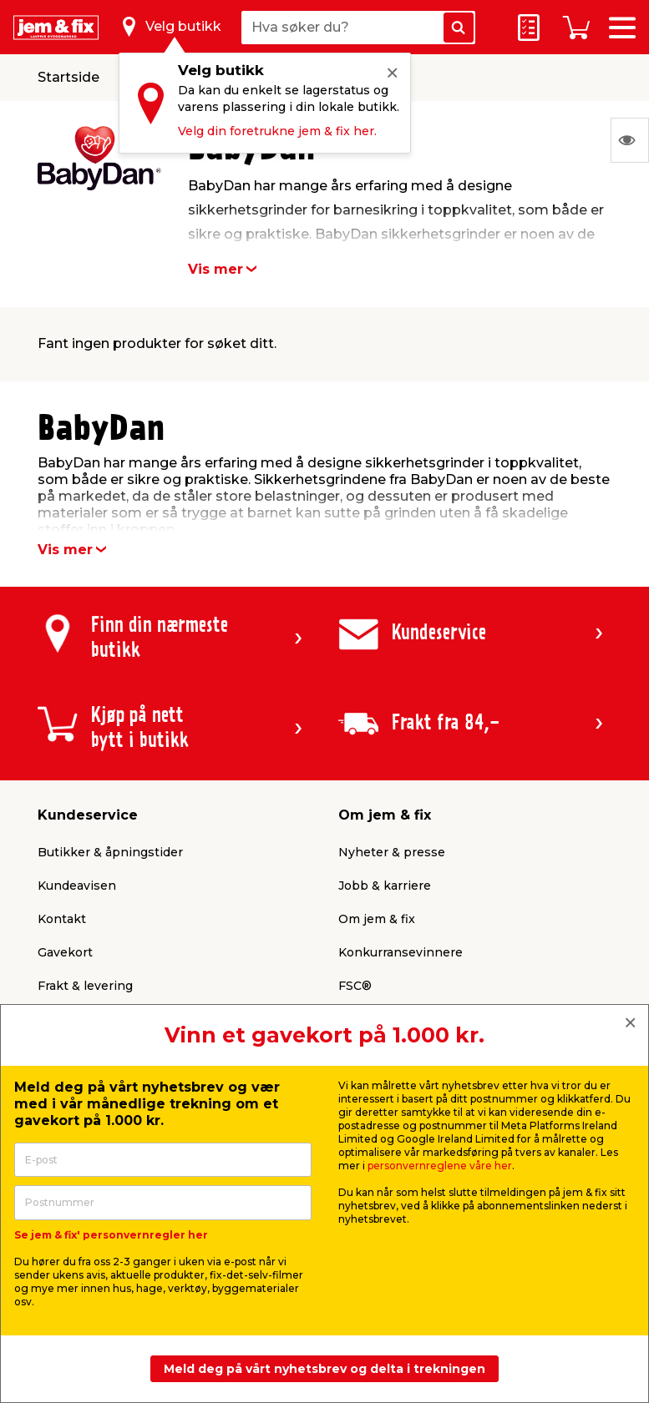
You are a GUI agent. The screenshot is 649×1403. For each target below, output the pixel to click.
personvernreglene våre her (440, 1165)
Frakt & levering (85, 985)
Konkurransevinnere (400, 952)
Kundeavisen (77, 885)
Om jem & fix (376, 918)
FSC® (355, 985)
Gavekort (65, 952)
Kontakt (62, 918)
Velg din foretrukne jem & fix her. (277, 131)
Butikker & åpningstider (110, 852)
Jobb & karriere (384, 885)
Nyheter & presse (391, 852)
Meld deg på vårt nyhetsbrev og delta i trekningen (324, 1368)
